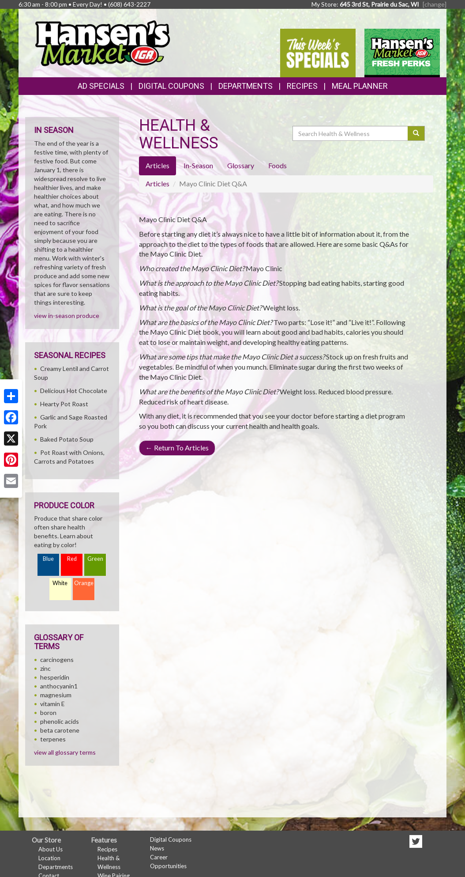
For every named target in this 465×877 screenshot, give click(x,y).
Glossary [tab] (240, 165)
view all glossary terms (65, 752)
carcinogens (57, 659)
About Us (50, 849)
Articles (157, 183)
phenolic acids (59, 721)
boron (48, 712)
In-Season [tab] (198, 165)
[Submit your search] (416, 133)
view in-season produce (66, 315)
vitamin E (52, 703)
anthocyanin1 (59, 686)
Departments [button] (245, 86)
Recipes (302, 86)
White (60, 583)
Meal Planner (360, 86)
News (157, 848)
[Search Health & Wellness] (350, 133)
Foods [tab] (277, 165)
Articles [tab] (157, 165)
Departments (55, 866)
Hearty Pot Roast (64, 404)
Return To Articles (177, 447)
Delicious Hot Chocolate (73, 390)
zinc (45, 668)
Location (49, 858)
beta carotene (59, 730)
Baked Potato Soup (67, 439)
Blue (48, 559)
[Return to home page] (102, 42)
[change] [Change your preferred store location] (434, 4)
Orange (84, 583)
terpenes (53, 739)
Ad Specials (101, 86)
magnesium (55, 695)
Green (95, 559)
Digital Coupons (171, 86)
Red (72, 559)
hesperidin (54, 677)
